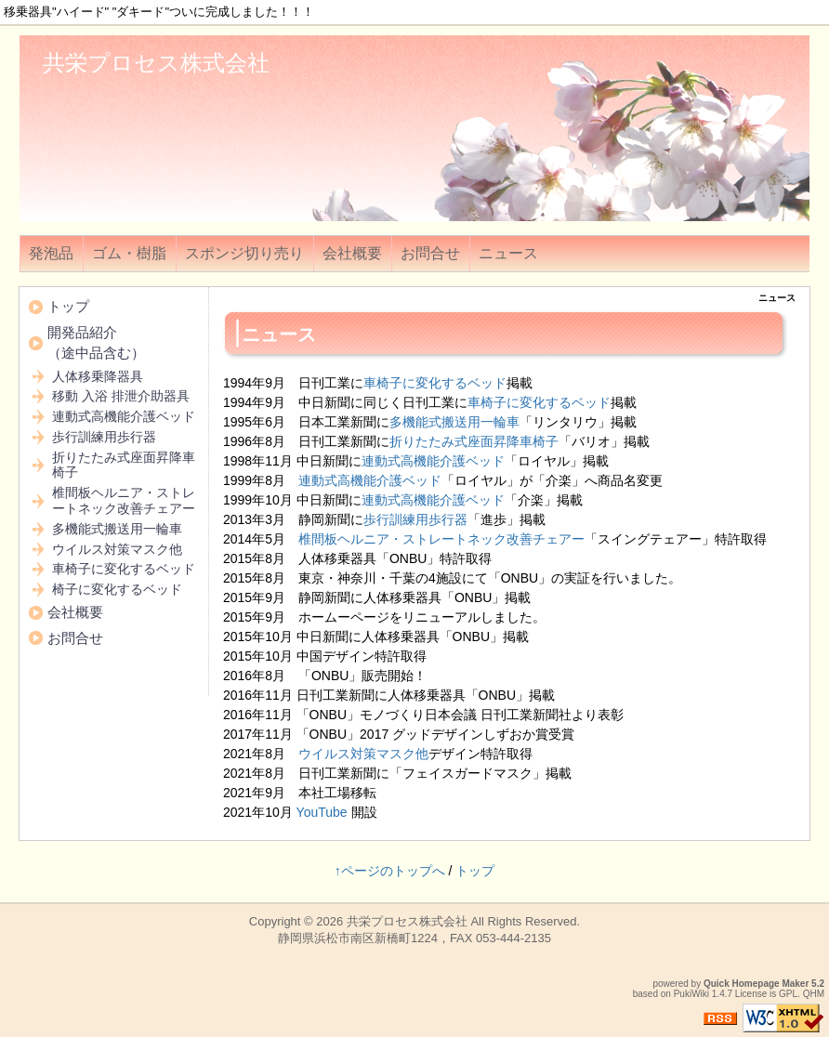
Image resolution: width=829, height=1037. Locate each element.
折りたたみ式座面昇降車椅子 (474, 441)
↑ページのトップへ (390, 870)
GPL (788, 994)
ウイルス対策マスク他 (363, 753)
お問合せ (430, 253)
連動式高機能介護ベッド (433, 460)
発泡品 (51, 253)
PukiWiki (691, 994)
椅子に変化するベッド (117, 589)
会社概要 (352, 253)
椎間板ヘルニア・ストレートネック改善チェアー (441, 539)
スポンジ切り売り (244, 253)
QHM (813, 994)
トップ (68, 306)
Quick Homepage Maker (756, 983)
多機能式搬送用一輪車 (454, 421)
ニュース (508, 253)
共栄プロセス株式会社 (156, 62)
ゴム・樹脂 (129, 253)
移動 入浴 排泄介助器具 (121, 395)
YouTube (322, 812)
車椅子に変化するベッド (435, 382)
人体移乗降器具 (97, 376)
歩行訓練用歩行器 (415, 519)
